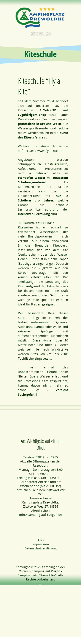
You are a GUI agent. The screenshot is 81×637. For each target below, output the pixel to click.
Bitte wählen (40, 33)
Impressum (40, 544)
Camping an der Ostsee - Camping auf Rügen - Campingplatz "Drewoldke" (41, 571)
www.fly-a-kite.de (49, 151)
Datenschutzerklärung (40, 548)
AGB (41, 540)
